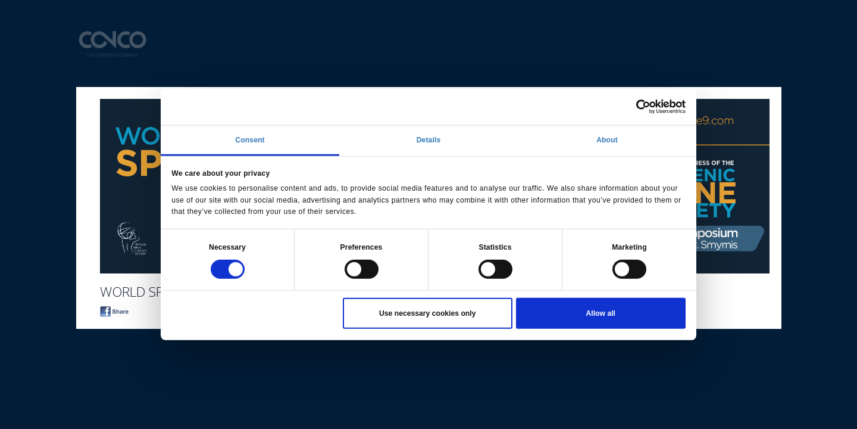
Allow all (600, 313)
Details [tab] (429, 140)
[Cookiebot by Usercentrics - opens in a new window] (633, 107)
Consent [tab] (249, 140)
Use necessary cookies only (427, 313)
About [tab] (607, 140)
